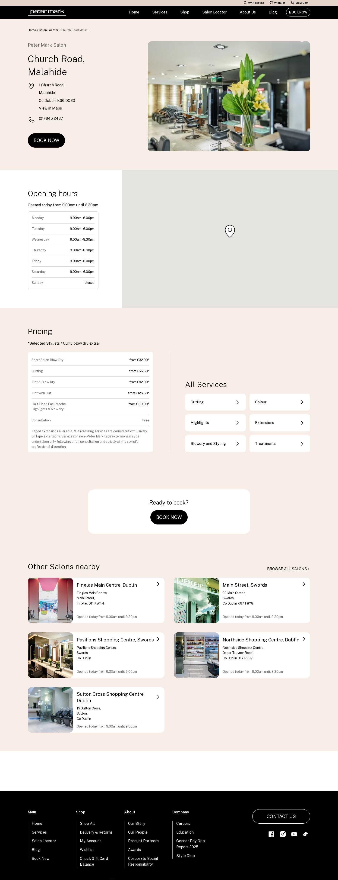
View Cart (299, 3)
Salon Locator (214, 12)
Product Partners (143, 841)
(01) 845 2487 (51, 118)
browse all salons (288, 569)
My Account (253, 3)
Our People (138, 832)
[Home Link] (47, 12)
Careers (183, 823)
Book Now (298, 12)
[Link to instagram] (283, 834)
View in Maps (50, 108)
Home (134, 12)
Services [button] (159, 12)
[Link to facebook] (271, 834)
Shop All (87, 823)
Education (185, 832)
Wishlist (277, 3)
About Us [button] (248, 12)
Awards (134, 850)
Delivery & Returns (96, 832)
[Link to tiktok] (305, 834)
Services (39, 832)
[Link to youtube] (294, 834)
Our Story (136, 823)
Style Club (185, 856)
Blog (273, 12)
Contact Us (281, 816)
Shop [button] (184, 12)
